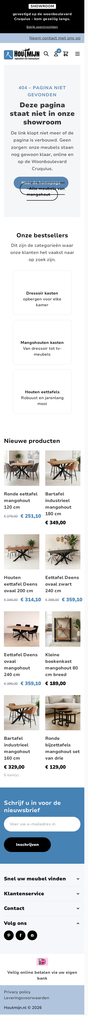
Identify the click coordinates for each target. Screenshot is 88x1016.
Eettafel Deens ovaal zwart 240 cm (62, 584)
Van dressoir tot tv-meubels (42, 342)
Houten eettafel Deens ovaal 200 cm (20, 584)
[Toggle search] (46, 54)
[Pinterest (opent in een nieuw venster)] (9, 935)
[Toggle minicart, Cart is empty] (66, 54)
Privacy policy (17, 992)
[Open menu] (77, 54)
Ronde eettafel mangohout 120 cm (20, 500)
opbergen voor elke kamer (42, 293)
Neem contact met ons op (54, 38)
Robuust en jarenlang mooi (42, 391)
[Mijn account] (56, 54)
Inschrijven (27, 844)
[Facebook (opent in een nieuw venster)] (20, 935)
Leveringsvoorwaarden (26, 998)
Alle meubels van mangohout (46, 191)
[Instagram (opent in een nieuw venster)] (32, 935)
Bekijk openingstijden (42, 27)
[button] (42, 879)
